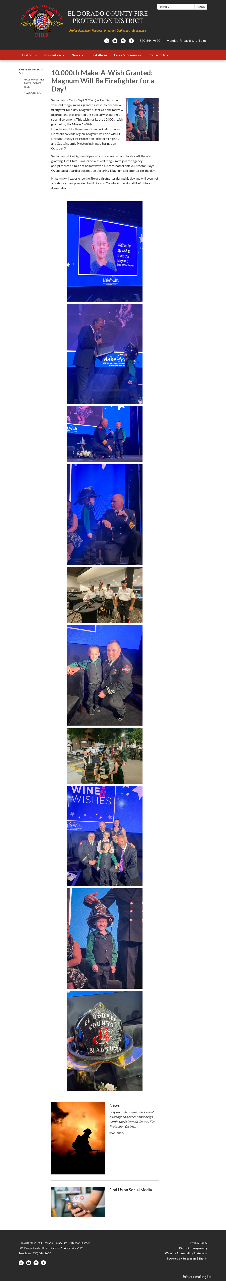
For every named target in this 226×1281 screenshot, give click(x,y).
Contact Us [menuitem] (157, 55)
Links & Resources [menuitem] (127, 55)
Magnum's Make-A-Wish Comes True (34, 83)
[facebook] (131, 42)
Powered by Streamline (181, 1258)
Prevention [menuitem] (52, 55)
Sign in (203, 1258)
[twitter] (106, 42)
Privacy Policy (198, 1242)
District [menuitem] (28, 55)
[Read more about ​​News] (105, 1138)
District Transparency (193, 1248)
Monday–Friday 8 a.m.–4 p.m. (186, 40)
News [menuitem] (76, 55)
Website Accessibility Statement (186, 1253)
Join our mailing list (197, 1277)
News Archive (32, 92)
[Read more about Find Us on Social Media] (105, 1201)
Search (201, 6)
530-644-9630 (150, 40)
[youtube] (114, 42)
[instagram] (123, 42)
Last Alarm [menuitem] (99, 55)
